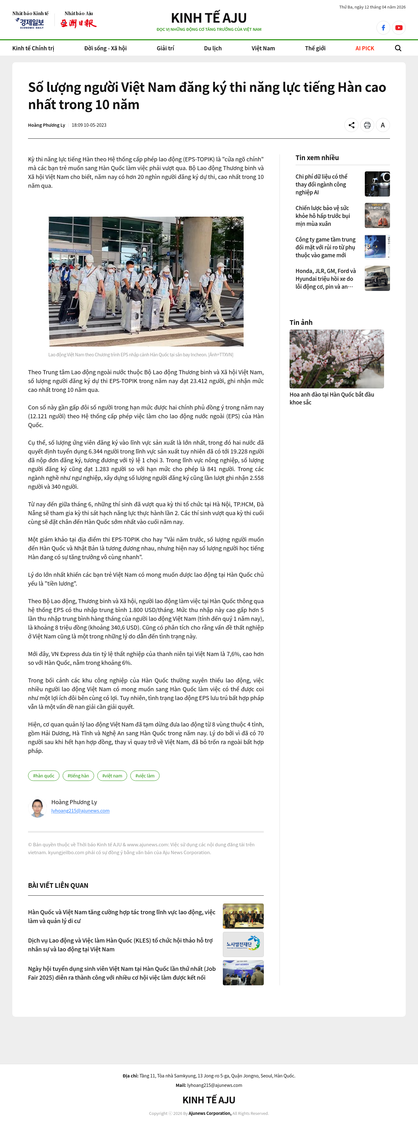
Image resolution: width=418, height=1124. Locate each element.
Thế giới (315, 48)
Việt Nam (263, 48)
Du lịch (213, 48)
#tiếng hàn (78, 775)
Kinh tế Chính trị (33, 48)
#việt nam (112, 775)
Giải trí (165, 48)
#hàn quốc (43, 775)
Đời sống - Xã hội (105, 48)
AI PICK (365, 48)
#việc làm (145, 775)
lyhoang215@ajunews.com (80, 810)
